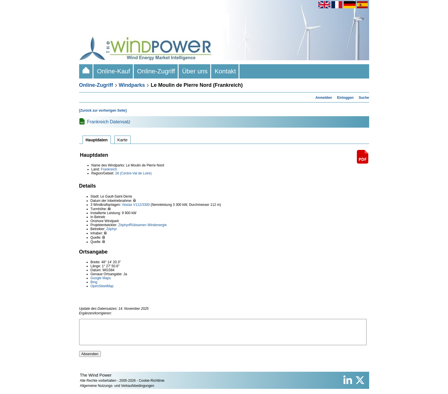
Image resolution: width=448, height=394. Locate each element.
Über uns (195, 71)
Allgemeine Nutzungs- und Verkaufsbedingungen (117, 391)
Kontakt (225, 71)
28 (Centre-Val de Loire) (133, 173)
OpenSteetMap (102, 286)
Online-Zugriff (156, 71)
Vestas (127, 205)
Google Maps (101, 278)
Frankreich (109, 169)
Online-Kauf (113, 71)
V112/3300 (141, 205)
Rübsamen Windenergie (148, 225)
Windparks (132, 85)
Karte (122, 139)
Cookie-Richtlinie (152, 386)
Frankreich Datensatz (109, 121)
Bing (94, 282)
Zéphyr (123, 225)
